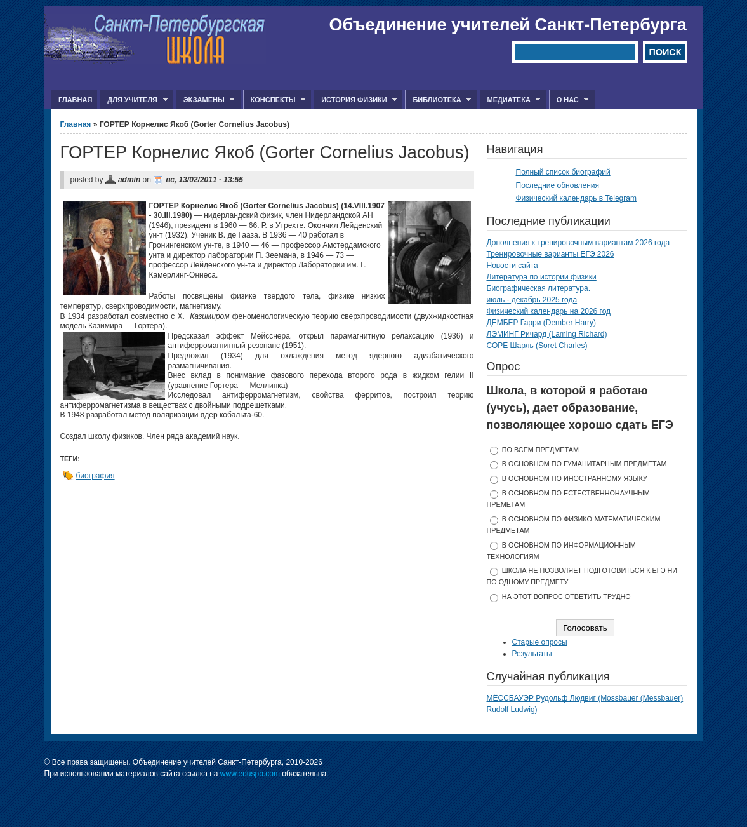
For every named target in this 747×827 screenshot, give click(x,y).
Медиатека (510, 100)
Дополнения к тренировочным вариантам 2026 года (578, 242)
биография (95, 475)
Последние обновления (558, 185)
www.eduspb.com (250, 773)
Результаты (532, 653)
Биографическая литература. (539, 288)
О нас (569, 100)
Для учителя (134, 100)
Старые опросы (539, 642)
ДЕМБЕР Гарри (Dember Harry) (542, 322)
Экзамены (205, 100)
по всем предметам (540, 450)
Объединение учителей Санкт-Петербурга (508, 24)
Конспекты (274, 100)
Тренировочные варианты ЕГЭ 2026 (550, 254)
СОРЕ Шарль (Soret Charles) (537, 345)
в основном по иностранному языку (574, 478)
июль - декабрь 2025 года (532, 299)
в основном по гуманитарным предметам (584, 463)
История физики (355, 100)
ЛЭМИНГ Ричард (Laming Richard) (547, 334)
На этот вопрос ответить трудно (566, 596)
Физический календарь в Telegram (576, 198)
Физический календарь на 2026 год (549, 311)
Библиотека (438, 100)
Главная (75, 100)
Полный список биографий (563, 172)
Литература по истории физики (542, 276)
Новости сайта (512, 265)
